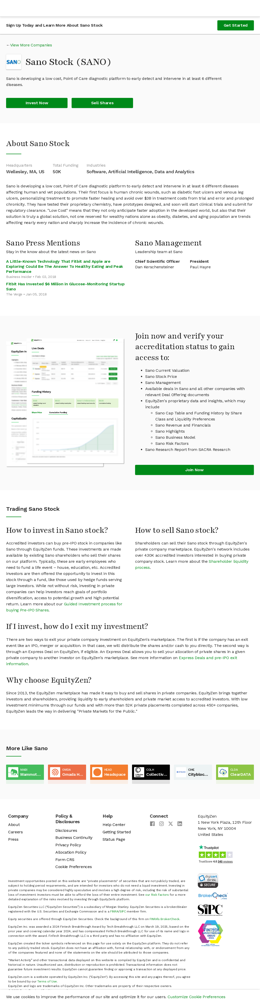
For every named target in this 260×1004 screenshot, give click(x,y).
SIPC (123, 911)
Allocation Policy (70, 852)
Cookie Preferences (73, 866)
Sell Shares (102, 102)
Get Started (236, 25)
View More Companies (31, 45)
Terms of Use (47, 981)
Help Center (114, 824)
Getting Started (117, 832)
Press (13, 839)
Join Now (194, 469)
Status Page (114, 839)
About (14, 824)
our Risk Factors (157, 894)
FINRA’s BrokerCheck (165, 919)
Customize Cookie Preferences (196, 996)
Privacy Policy (68, 844)
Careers (15, 832)
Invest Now (37, 102)
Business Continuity (73, 837)
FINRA (114, 911)
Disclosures (66, 830)
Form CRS (64, 859)
